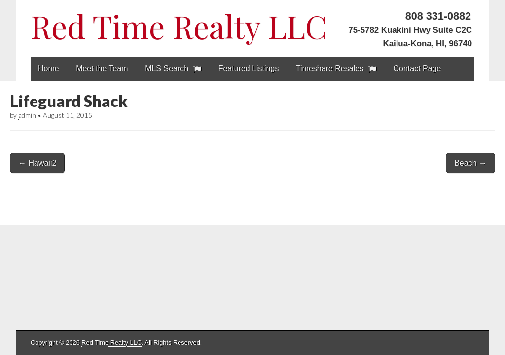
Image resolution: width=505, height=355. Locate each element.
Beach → (470, 163)
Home (48, 68)
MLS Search (166, 68)
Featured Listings (248, 68)
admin (27, 115)
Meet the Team (102, 68)
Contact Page (417, 68)
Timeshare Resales (329, 68)
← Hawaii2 (37, 163)
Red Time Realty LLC (179, 26)
